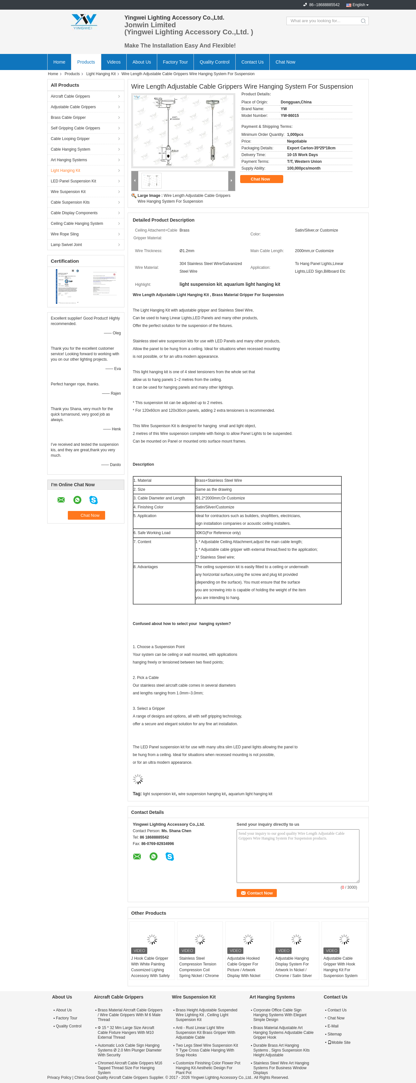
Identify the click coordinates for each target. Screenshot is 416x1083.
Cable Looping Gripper (70, 138)
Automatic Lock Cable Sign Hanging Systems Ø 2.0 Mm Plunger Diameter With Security (130, 1050)
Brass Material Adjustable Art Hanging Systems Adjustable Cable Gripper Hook (283, 1033)
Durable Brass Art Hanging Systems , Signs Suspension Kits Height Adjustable (281, 1050)
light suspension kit (159, 794)
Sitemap (335, 1034)
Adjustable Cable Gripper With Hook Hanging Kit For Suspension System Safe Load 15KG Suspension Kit (340, 973)
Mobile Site (339, 1042)
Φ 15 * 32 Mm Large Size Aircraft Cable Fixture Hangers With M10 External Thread (126, 1033)
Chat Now (285, 62)
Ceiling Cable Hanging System (77, 223)
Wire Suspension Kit (68, 191)
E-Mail (333, 1026)
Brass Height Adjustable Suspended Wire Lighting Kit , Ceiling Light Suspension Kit (206, 1015)
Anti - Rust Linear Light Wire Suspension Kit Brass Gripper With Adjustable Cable (205, 1033)
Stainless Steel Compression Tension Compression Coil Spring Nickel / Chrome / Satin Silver (199, 970)
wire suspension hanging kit (202, 794)
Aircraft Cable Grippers (70, 96)
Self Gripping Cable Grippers (75, 128)
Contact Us (252, 62)
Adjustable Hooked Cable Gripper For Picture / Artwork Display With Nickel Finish (243, 970)
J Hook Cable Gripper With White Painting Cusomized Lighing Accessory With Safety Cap (150, 970)
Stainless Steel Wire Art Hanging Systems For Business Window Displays (281, 1068)
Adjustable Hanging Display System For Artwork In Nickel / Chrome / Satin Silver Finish (294, 970)
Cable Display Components (74, 213)
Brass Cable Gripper (68, 117)
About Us (141, 62)
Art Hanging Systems (69, 160)
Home (59, 62)
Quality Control (215, 62)
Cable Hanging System (70, 149)
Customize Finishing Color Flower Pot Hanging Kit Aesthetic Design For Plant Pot (208, 1068)
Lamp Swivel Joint (66, 244)
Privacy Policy (59, 1077)
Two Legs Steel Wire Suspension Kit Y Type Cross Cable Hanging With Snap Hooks (207, 1050)
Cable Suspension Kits (70, 202)
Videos (114, 62)
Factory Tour (175, 62)
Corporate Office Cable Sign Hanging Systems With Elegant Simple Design (279, 1015)
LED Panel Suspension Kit (73, 181)
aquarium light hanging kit (250, 794)
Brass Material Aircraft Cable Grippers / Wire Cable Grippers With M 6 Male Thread (130, 1015)
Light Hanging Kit (100, 74)
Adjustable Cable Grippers (73, 107)
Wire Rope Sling (65, 234)
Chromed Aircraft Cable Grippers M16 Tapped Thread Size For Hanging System (130, 1068)
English (359, 5)
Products (86, 62)
